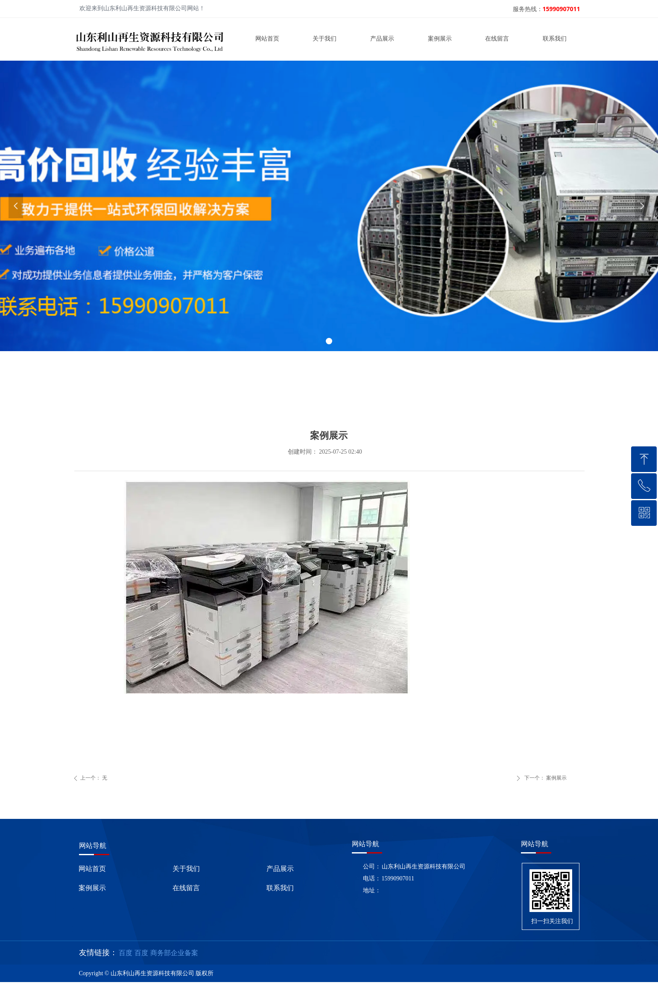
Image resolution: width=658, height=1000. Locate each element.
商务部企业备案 (174, 952)
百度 (125, 952)
